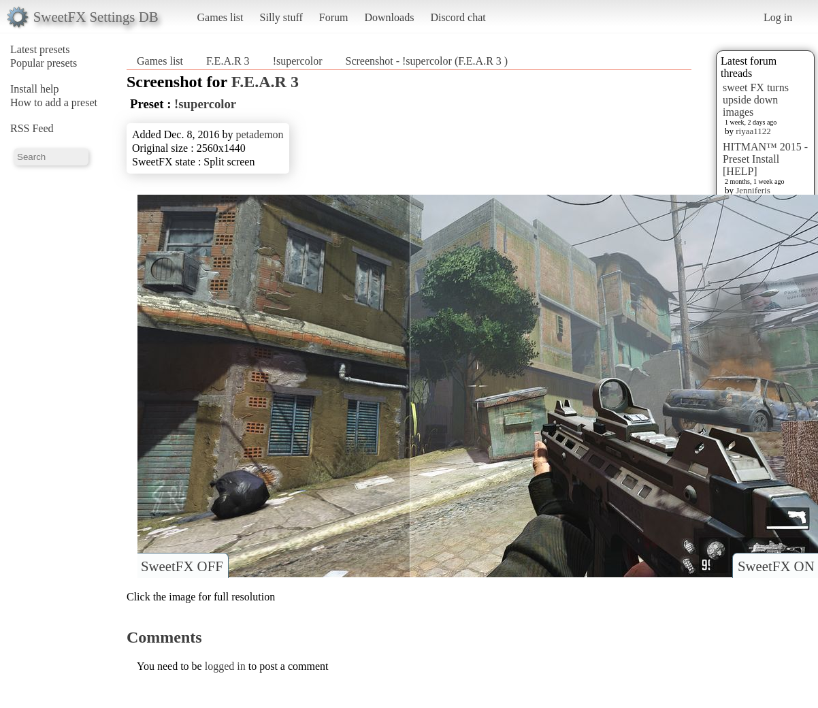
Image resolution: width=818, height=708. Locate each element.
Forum (333, 17)
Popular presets (43, 63)
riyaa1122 (753, 131)
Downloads (389, 17)
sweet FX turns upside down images (756, 100)
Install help (34, 89)
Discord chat (457, 17)
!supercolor (298, 61)
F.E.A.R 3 (229, 61)
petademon (259, 134)
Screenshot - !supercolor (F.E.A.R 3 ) (426, 61)
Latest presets (40, 49)
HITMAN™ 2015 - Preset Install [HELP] (765, 159)
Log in (778, 17)
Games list (220, 17)
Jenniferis (753, 190)
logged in (225, 666)
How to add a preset (53, 102)
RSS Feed (32, 128)
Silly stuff (281, 17)
